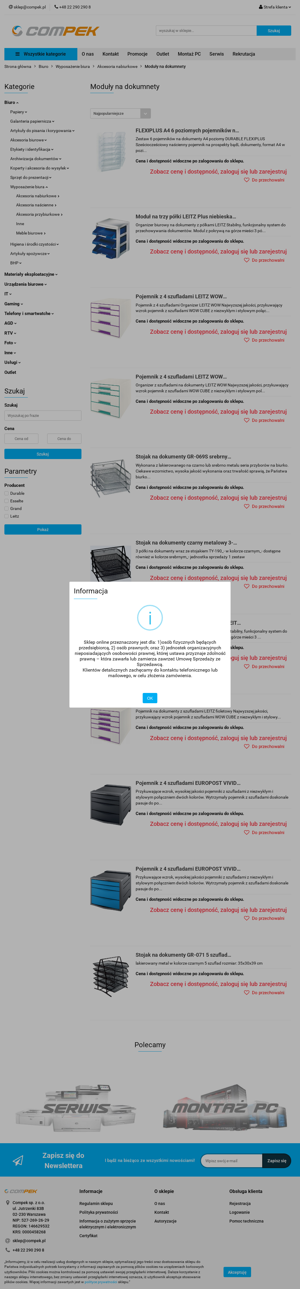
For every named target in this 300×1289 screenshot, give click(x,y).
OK (150, 698)
